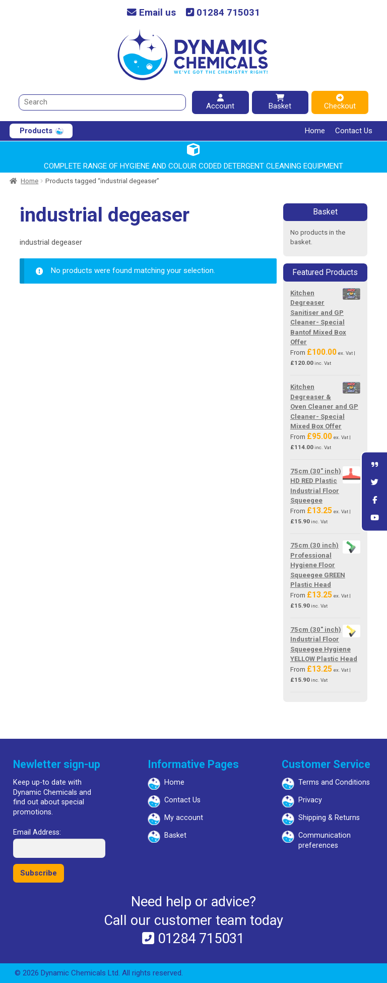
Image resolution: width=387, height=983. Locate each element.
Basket (280, 102)
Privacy (310, 800)
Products (36, 130)
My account (183, 817)
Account (220, 102)
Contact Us (353, 130)
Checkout (340, 102)
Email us (151, 13)
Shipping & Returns (329, 817)
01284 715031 (223, 13)
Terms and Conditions (334, 782)
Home (315, 130)
